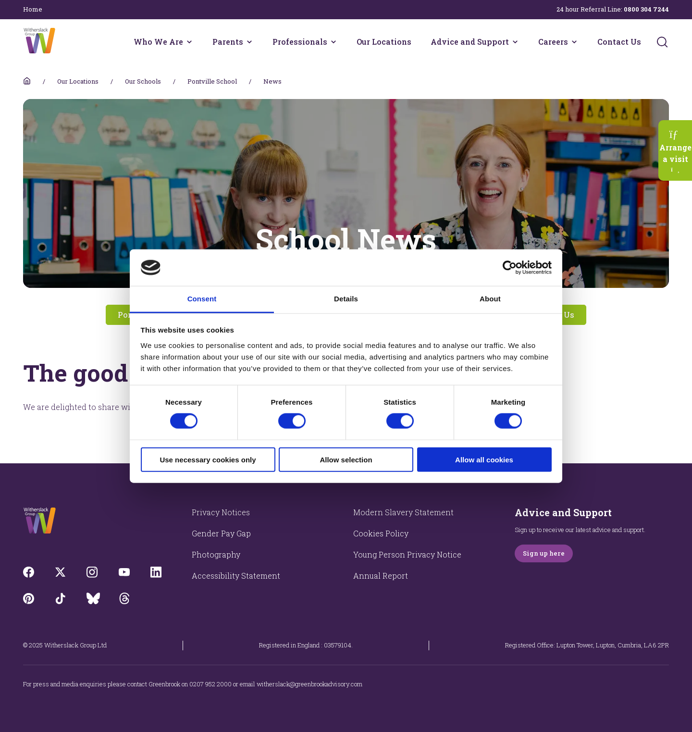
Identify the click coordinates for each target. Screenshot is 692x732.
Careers (553, 42)
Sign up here (544, 553)
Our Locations (384, 42)
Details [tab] (346, 299)
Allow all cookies (484, 459)
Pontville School (212, 81)
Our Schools (143, 81)
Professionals (299, 42)
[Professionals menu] (333, 42)
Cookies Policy (380, 533)
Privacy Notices (221, 512)
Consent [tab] (202, 299)
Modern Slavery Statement (403, 512)
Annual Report (380, 576)
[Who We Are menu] (189, 42)
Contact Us (619, 42)
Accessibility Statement (236, 576)
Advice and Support (470, 42)
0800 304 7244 (646, 9)
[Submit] (662, 42)
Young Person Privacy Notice (407, 554)
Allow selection (346, 459)
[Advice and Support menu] (515, 42)
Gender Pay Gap (221, 533)
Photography (216, 554)
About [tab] (490, 299)
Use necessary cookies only (208, 459)
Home (32, 9)
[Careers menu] (574, 42)
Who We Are (158, 42)
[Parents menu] (249, 42)
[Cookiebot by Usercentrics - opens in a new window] (510, 268)
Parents (227, 42)
